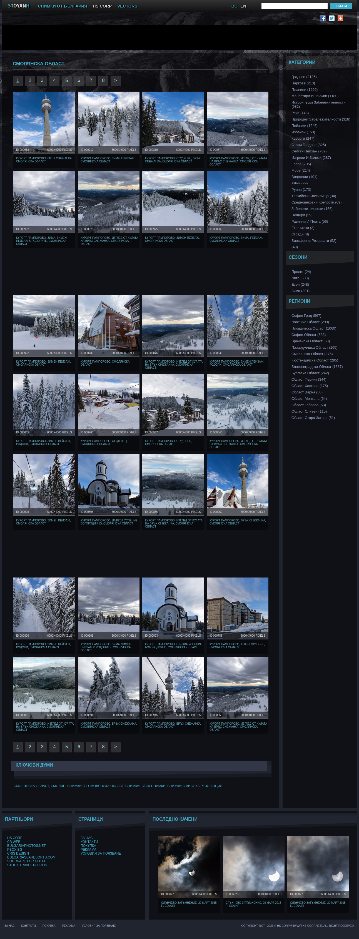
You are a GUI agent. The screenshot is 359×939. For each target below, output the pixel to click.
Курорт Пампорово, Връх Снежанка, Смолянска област (44, 160)
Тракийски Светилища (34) (313, 196)
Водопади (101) (304, 177)
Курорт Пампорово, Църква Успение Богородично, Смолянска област (109, 522)
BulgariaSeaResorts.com (31, 857)
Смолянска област (31, 786)
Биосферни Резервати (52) (313, 240)
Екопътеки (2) (302, 228)
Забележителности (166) (312, 209)
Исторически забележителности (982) (318, 104)
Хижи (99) (299, 183)
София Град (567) (306, 315)
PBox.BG (14, 850)
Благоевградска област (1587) (317, 367)
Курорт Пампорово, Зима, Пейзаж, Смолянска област (236, 239)
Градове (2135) (304, 77)
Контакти (89, 842)
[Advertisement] (142, 37)
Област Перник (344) (308, 379)
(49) (294, 247)
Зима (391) (300, 291)
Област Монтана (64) (309, 398)
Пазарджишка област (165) (314, 347)
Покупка (88, 846)
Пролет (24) (301, 272)
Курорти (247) (303, 138)
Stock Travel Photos (27, 865)
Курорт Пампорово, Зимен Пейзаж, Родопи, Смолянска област (237, 363)
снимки (132, 786)
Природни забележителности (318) (320, 119)
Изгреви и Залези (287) (311, 157)
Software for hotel (26, 861)
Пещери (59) (302, 215)
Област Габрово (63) (308, 405)
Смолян (58, 786)
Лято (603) (300, 278)
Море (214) (300, 170)
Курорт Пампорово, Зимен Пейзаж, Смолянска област (108, 160)
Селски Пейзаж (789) (309, 151)
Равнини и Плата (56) (309, 221)
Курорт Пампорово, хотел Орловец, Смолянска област (237, 646)
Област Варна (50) (307, 392)
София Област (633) (308, 335)
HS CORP (102, 6)
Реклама (88, 850)
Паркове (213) (303, 83)
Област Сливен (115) (309, 411)
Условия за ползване (101, 853)
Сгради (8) (300, 234)
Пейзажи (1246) (304, 126)
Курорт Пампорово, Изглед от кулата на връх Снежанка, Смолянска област (238, 161)
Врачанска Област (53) (310, 341)
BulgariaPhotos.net (26, 846)
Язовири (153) (303, 132)
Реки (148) (300, 113)
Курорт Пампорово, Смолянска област (105, 363)
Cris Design (18, 853)
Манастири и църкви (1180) (314, 96)
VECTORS (127, 6)
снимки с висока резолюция (194, 786)
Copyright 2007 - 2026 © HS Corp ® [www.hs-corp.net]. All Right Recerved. (298, 925)
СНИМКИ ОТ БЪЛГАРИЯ (62, 6)
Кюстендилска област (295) (314, 360)
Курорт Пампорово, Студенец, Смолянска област (104, 443)
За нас (87, 838)
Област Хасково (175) (309, 386)
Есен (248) (300, 284)
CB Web (13, 842)
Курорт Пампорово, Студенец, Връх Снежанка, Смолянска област (173, 160)
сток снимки (153, 786)
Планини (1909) (304, 89)
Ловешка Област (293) (310, 322)
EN (243, 6)
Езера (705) (301, 164)
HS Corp (15, 838)
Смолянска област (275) (312, 354)
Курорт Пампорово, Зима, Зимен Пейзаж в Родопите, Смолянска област (41, 240)
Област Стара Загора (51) (313, 418)
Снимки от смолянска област (95, 786)
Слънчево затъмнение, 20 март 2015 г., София (189, 904)
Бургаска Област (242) (310, 373)
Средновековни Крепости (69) (316, 202)
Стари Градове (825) (308, 145)
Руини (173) (301, 189)
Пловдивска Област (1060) (313, 328)
